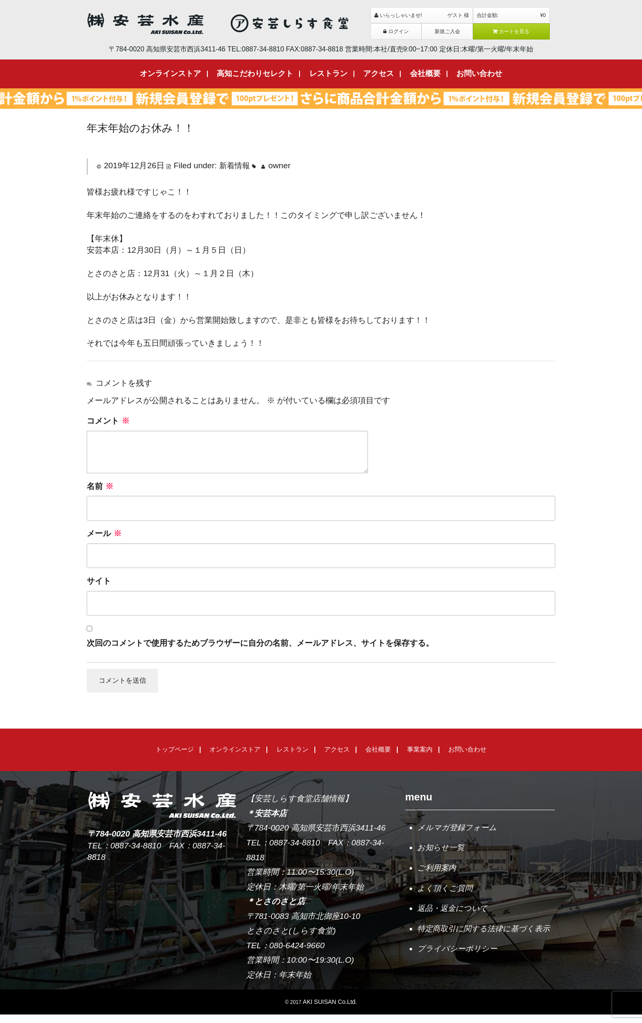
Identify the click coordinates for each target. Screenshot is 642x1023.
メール (104, 533)
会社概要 (425, 73)
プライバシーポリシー (459, 973)
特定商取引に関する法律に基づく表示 (483, 946)
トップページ (175, 757)
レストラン (328, 73)
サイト (99, 580)
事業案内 (420, 757)
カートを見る (511, 31)
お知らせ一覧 (442, 856)
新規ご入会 (447, 31)
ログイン (396, 31)
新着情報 (235, 165)
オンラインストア (170, 73)
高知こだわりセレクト (255, 73)
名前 (100, 486)
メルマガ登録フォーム (459, 835)
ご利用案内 (437, 877)
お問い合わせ (479, 73)
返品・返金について (454, 918)
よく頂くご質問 (446, 897)
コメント (108, 420)
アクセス (378, 73)
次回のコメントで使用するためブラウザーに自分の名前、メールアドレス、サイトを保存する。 (260, 643)
